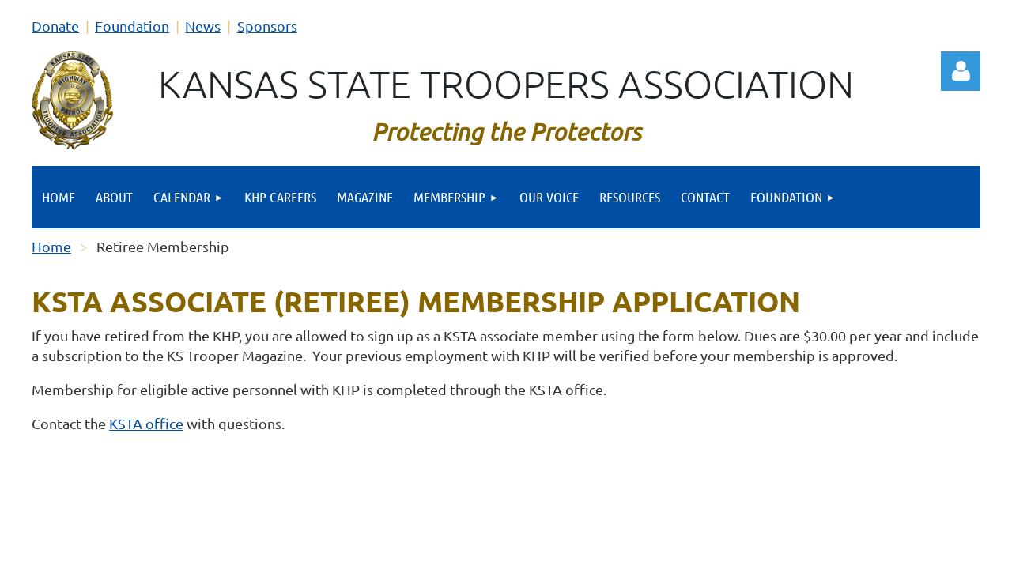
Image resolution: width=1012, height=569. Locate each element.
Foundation (132, 25)
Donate (55, 25)
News (203, 25)
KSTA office (146, 423)
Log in (960, 71)
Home (51, 246)
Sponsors (267, 25)
